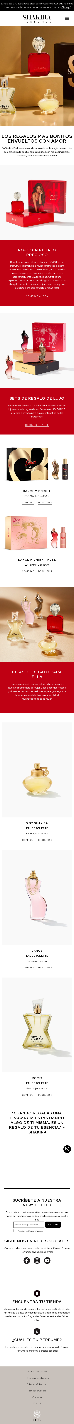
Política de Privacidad (37, 1384)
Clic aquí (66, 7)
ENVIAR (53, 1224)
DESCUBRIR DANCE (37, 425)
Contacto (37, 1397)
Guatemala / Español (37, 1371)
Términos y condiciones (37, 1377)
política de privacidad (34, 1231)
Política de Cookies (37, 1390)
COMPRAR (28, 502)
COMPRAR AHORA (37, 296)
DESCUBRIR (45, 502)
